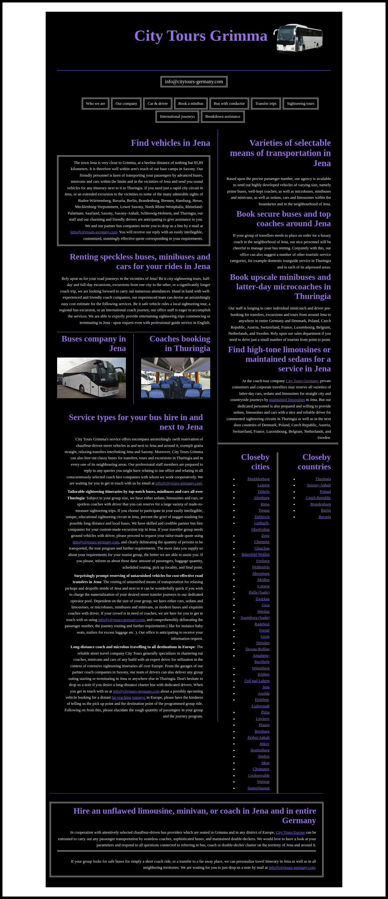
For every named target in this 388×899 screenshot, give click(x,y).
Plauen (264, 725)
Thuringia (323, 479)
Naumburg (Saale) (254, 617)
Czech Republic (318, 498)
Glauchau (261, 548)
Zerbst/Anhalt (258, 737)
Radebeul (262, 624)
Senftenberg (260, 750)
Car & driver (158, 103)
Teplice (263, 756)
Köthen (264, 674)
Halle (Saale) (259, 592)
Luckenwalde (258, 775)
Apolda (264, 693)
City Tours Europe (290, 832)
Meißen (263, 580)
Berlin (326, 510)
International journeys (177, 116)
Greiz (265, 636)
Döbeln (264, 491)
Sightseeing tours (301, 103)
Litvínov (262, 719)
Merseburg (260, 573)
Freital (264, 630)
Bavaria (325, 517)
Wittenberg (260, 668)
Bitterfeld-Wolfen (256, 554)
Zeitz (265, 535)
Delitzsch (262, 517)
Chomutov (261, 769)
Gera (265, 605)
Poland (325, 491)
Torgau (263, 510)
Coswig (263, 586)
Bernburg (262, 731)
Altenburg (262, 498)
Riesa (265, 504)
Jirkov (264, 744)
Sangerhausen (258, 788)
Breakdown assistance (222, 116)
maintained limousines (287, 400)
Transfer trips (266, 103)
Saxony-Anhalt (319, 485)
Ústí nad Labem (257, 681)
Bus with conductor (229, 103)
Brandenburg (321, 504)
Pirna (265, 712)
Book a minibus (190, 103)
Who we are (95, 103)
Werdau (263, 611)
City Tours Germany (302, 381)
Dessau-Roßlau (257, 649)
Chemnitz (261, 542)
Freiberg (262, 561)
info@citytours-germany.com (194, 81)
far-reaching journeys (129, 697)
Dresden (263, 643)
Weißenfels (260, 567)
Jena (266, 687)
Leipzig (263, 485)
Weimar (263, 781)
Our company (126, 103)
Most (265, 763)
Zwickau (262, 599)
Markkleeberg (259, 479)
